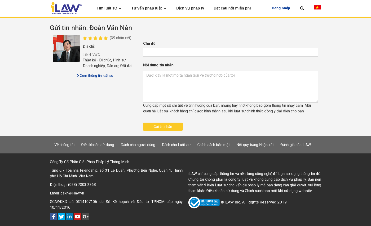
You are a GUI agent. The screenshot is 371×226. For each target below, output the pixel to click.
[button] (302, 8)
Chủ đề (149, 43)
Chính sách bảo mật (213, 145)
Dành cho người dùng (138, 145)
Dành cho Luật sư (176, 145)
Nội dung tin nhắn (158, 65)
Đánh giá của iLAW (295, 145)
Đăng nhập (281, 8)
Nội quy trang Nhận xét (255, 145)
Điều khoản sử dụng (97, 145)
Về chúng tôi (64, 145)
